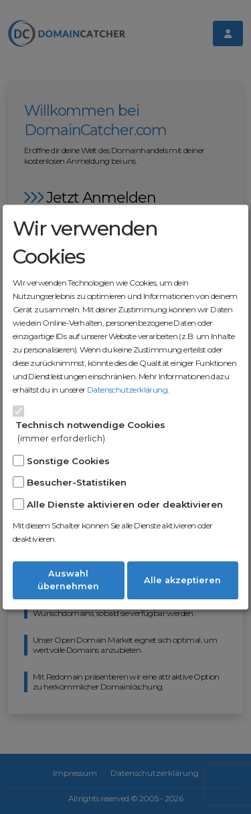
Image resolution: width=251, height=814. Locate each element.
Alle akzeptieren (182, 580)
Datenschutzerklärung (127, 390)
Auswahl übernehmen (68, 580)
